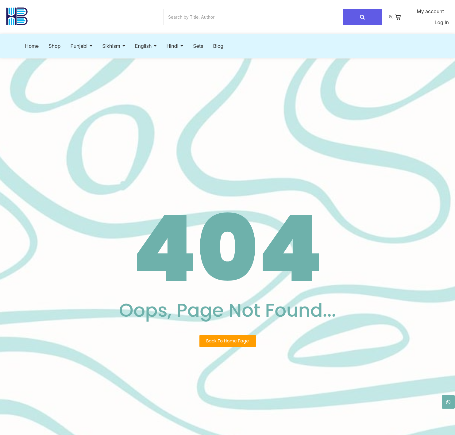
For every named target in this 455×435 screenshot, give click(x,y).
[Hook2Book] (17, 16)
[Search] (253, 17)
